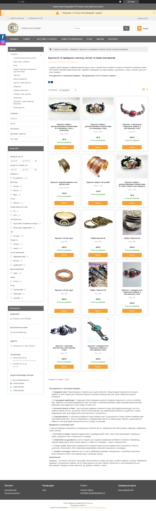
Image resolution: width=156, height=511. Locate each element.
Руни (15, 65)
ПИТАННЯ (14, 129)
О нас (89, 39)
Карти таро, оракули (21, 62)
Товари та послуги (60, 49)
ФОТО (13, 124)
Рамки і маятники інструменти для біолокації (24, 70)
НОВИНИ (14, 114)
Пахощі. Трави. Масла (22, 83)
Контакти (113, 39)
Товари (26, 39)
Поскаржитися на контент (77, 508)
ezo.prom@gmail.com (21, 380)
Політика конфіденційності (96, 508)
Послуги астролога (12, 493)
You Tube (14, 139)
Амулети (16, 75)
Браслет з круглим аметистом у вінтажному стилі (64, 348)
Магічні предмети (20, 79)
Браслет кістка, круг (64, 238)
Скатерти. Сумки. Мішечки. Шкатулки (23, 103)
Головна (14, 39)
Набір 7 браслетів (98, 290)
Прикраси (74, 49)
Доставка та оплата (47, 39)
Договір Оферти (86, 490)
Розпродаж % (18, 107)
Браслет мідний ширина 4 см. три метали (64, 183)
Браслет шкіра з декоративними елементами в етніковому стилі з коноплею (64, 127)
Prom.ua (90, 503)
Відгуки (100, 39)
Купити (64, 147)
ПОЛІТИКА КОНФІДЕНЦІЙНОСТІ (92, 493)
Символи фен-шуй (20, 90)
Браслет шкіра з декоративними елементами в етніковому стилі (98, 126)
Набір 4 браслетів (132, 238)
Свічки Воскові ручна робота (24, 58)
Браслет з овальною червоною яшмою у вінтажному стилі (132, 126)
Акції (44, 490)
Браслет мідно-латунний (98, 182)
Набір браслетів (98, 238)
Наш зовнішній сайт (125, 490)
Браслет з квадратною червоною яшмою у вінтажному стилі (132, 292)
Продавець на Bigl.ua (78, 505)
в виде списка (147, 90)
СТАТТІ (13, 119)
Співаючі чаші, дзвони (22, 94)
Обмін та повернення (71, 39)
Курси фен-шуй (10, 490)
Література (17, 98)
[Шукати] (126, 28)
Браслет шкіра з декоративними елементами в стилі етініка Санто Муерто (132, 184)
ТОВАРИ (13, 54)
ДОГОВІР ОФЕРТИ (18, 134)
